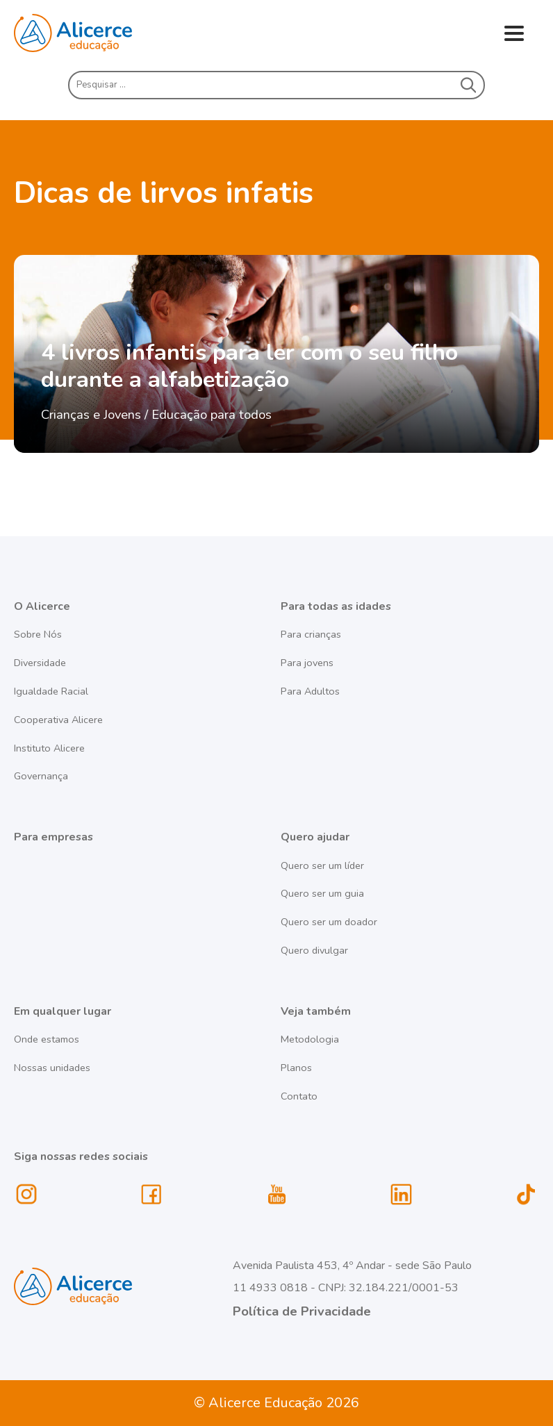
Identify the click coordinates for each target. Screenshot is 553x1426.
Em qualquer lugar (62, 1011)
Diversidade (40, 663)
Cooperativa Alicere (58, 720)
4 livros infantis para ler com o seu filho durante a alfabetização (249, 366)
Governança (41, 776)
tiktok (526, 1194)
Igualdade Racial (51, 691)
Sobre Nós (38, 634)
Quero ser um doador (329, 922)
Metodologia (310, 1039)
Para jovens (307, 663)
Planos (296, 1068)
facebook (151, 1194)
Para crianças (311, 634)
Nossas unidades (52, 1068)
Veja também (316, 1011)
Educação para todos (211, 414)
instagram (27, 1194)
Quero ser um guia (322, 893)
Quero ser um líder (322, 865)
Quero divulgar (314, 950)
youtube (276, 1194)
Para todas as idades (336, 606)
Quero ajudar (315, 837)
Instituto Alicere (49, 748)
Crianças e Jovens (91, 414)
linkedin (401, 1194)
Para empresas (53, 837)
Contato (299, 1096)
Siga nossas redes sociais (81, 1156)
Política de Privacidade (302, 1311)
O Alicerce (42, 606)
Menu (514, 34)
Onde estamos (46, 1039)
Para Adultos (310, 691)
